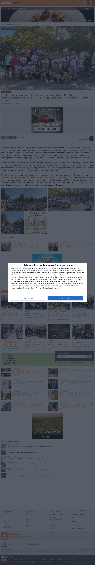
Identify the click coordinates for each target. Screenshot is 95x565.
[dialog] (47, 282)
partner (25, 268)
